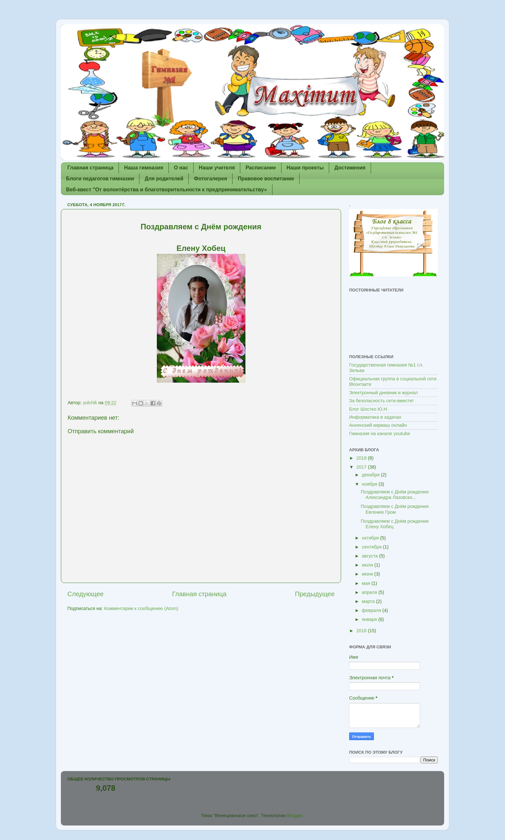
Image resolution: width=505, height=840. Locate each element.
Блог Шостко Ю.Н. (368, 409)
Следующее (85, 593)
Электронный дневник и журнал (383, 392)
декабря (371, 474)
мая (367, 583)
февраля (372, 610)
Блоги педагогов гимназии (100, 178)
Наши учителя (217, 167)
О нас (181, 167)
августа (370, 555)
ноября (370, 484)
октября (371, 537)
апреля (370, 592)
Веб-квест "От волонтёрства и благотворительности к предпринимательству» (166, 189)
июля (368, 565)
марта (369, 601)
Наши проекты (305, 167)
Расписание (260, 167)
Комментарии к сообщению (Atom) (141, 608)
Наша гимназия (143, 167)
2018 (362, 458)
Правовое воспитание (266, 178)
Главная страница (90, 167)
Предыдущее (315, 593)
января (370, 619)
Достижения (350, 167)
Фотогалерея (210, 178)
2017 (362, 467)
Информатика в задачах (375, 417)
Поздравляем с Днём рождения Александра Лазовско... (395, 494)
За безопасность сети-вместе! (381, 400)
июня (368, 574)
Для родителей (164, 178)
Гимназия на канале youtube (379, 433)
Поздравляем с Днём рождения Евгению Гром (395, 509)
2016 (362, 630)
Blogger (295, 815)
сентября (372, 546)
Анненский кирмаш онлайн (378, 425)
